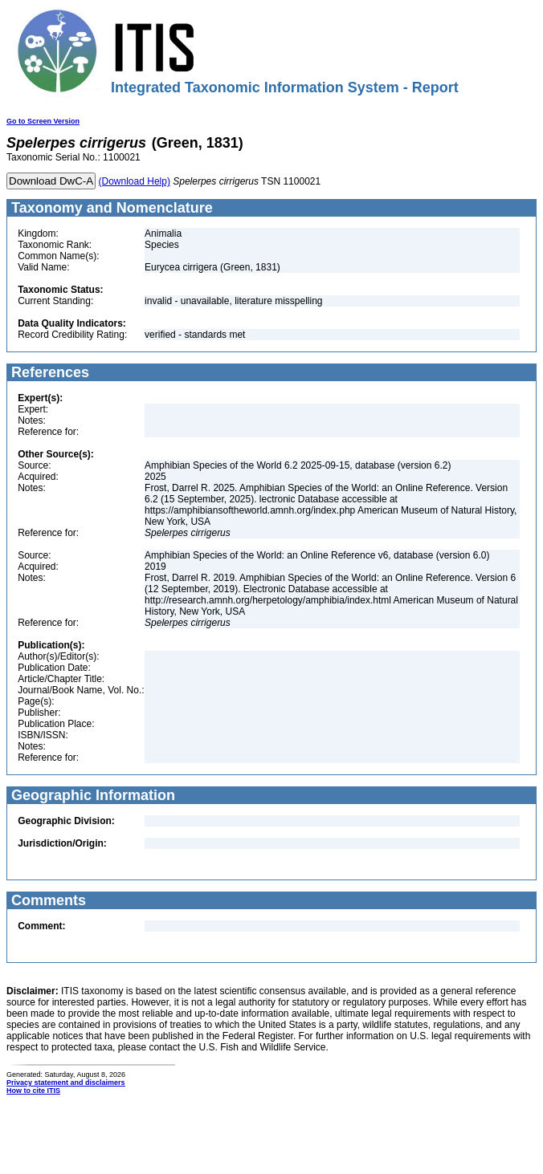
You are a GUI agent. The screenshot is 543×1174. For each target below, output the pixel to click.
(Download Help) (134, 181)
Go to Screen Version (43, 121)
